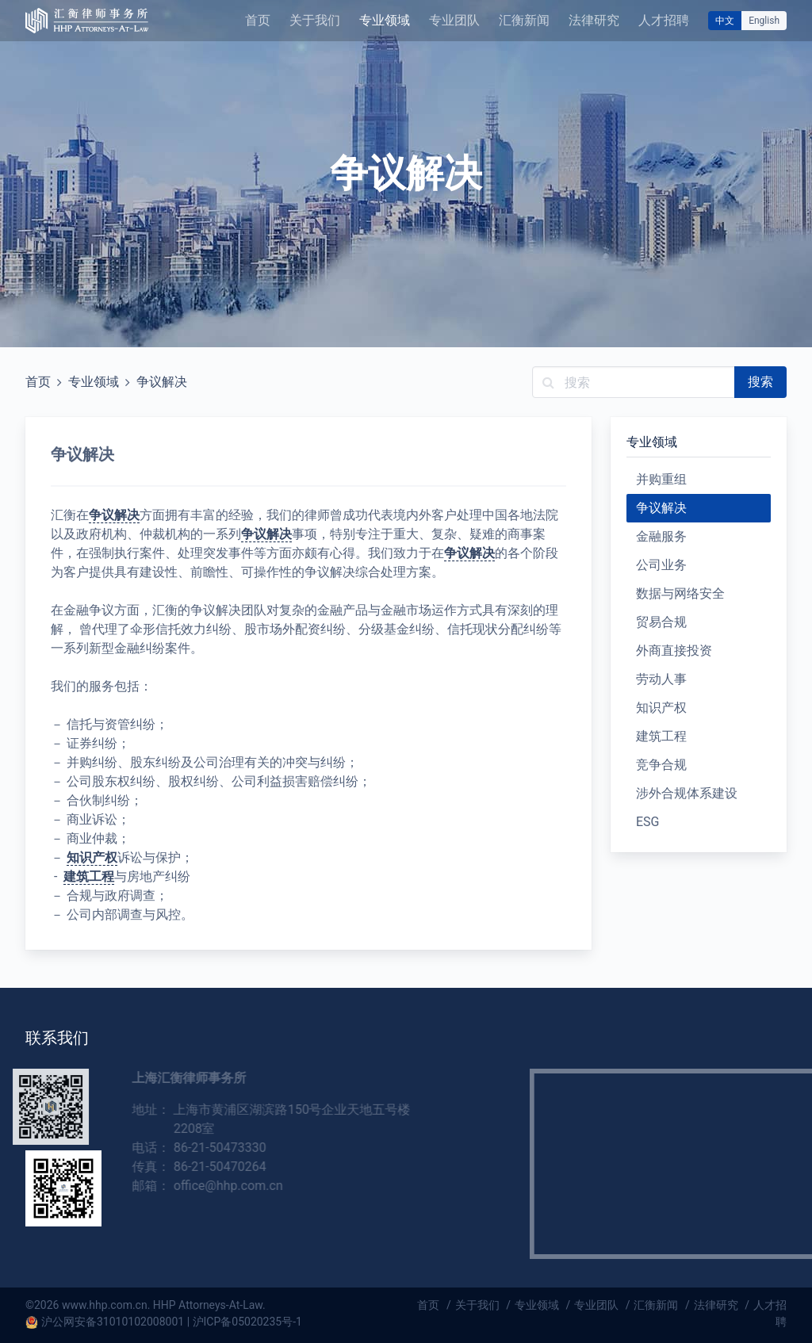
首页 (257, 20)
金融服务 (661, 536)
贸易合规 (661, 621)
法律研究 (594, 20)
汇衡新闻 (524, 20)
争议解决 (161, 381)
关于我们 (314, 20)
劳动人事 (661, 679)
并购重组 (661, 479)
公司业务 (661, 564)
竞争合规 (661, 764)
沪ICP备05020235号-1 (247, 1321)
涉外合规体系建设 (686, 793)
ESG (648, 821)
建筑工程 (88, 876)
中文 (724, 20)
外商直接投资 (674, 650)
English (764, 20)
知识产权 (92, 857)
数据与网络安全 (680, 593)
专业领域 (384, 20)
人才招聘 (663, 20)
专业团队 (454, 20)
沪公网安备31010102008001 (112, 1321)
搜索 (760, 381)
